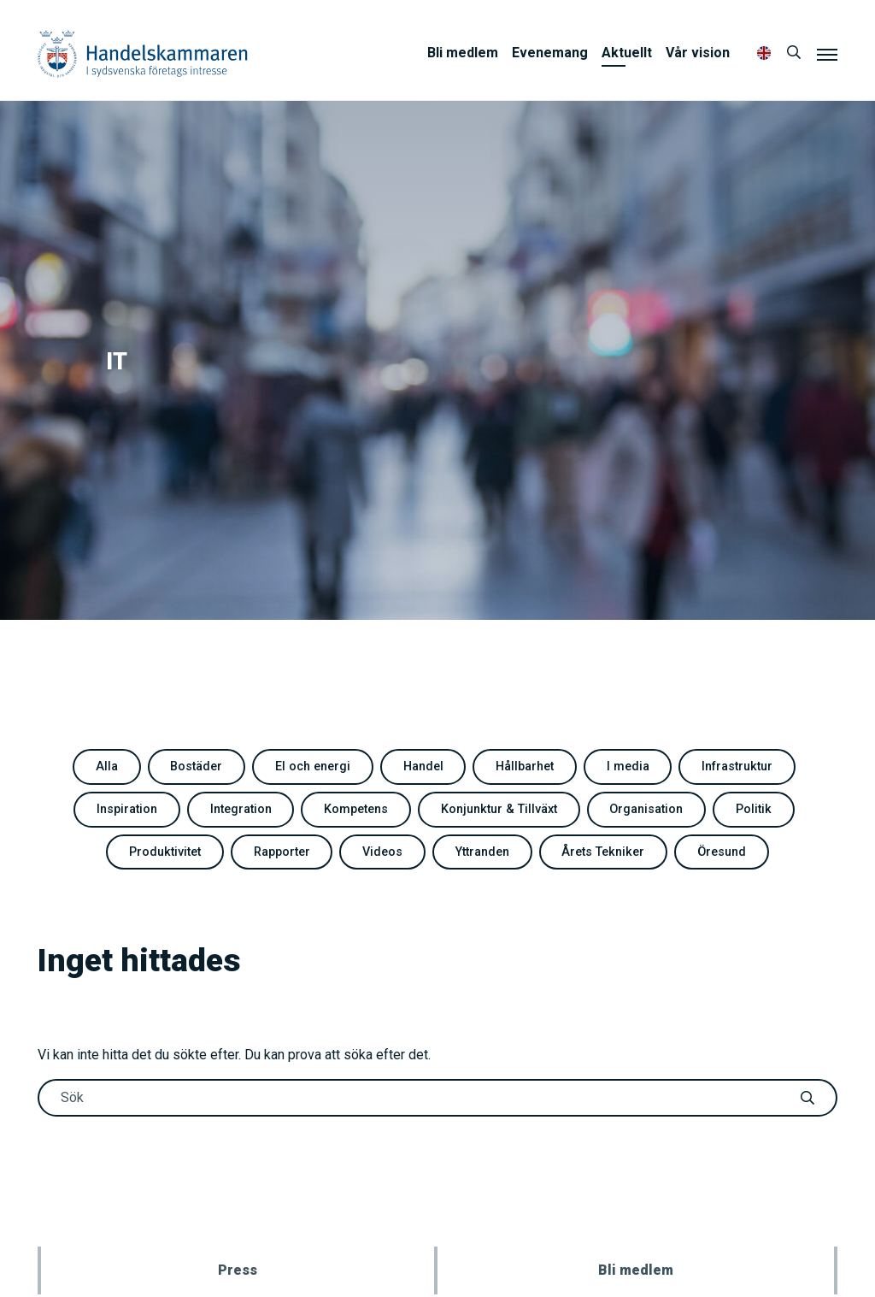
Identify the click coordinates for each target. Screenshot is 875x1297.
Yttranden (482, 852)
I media (628, 766)
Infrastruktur (737, 766)
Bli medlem (462, 52)
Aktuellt (627, 52)
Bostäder (196, 766)
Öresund (721, 852)
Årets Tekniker (602, 852)
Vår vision (698, 52)
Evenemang (550, 52)
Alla (107, 766)
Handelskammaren (142, 53)
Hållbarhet (525, 766)
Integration (241, 809)
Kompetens (356, 809)
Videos (382, 852)
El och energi (312, 766)
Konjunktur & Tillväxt (499, 809)
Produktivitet (165, 852)
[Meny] (827, 54)
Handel (423, 766)
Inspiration (127, 809)
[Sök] (793, 53)
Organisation (646, 809)
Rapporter (282, 852)
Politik (754, 809)
